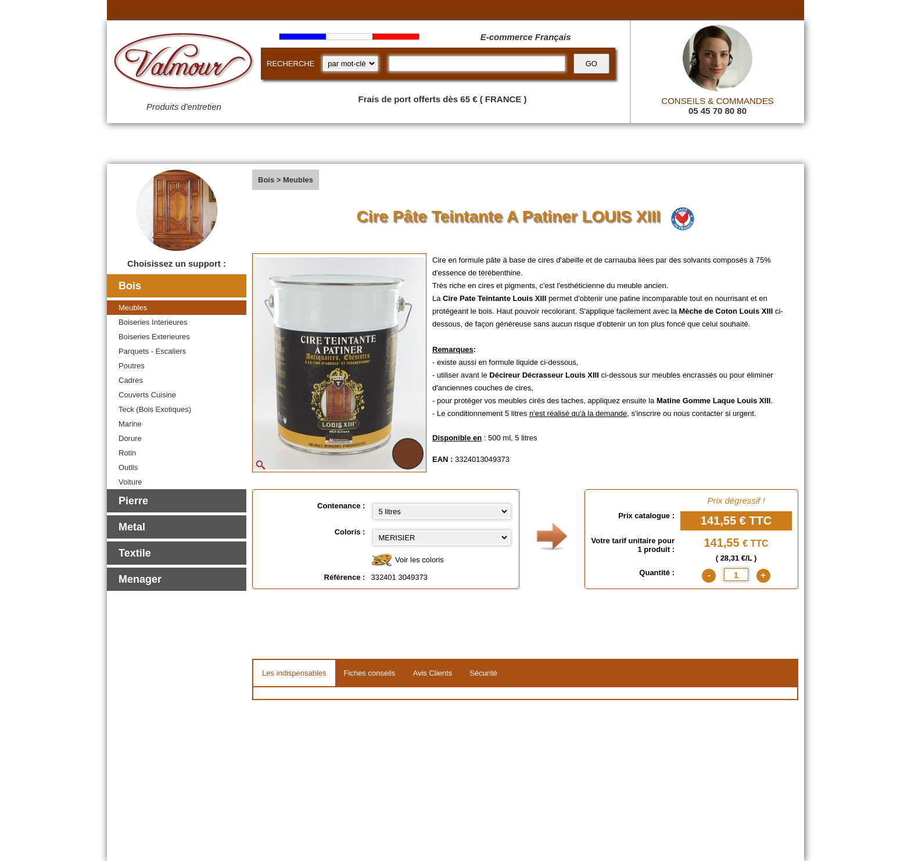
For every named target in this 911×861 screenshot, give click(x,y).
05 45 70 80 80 (717, 111)
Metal (132, 527)
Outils (128, 467)
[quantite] (736, 574)
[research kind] (350, 63)
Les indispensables (294, 673)
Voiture (130, 482)
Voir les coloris (407, 560)
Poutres (132, 365)
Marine (130, 423)
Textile (135, 553)
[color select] (442, 537)
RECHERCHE (290, 63)
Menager (140, 579)
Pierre (133, 501)
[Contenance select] (442, 511)
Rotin (127, 453)
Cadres (131, 380)
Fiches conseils (370, 673)
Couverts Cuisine (147, 394)
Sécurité (483, 673)
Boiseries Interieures (153, 322)
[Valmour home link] (184, 64)
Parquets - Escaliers (152, 351)
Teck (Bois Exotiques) (155, 409)
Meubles (133, 307)
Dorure (130, 438)
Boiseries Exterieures (154, 336)
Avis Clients (432, 673)
